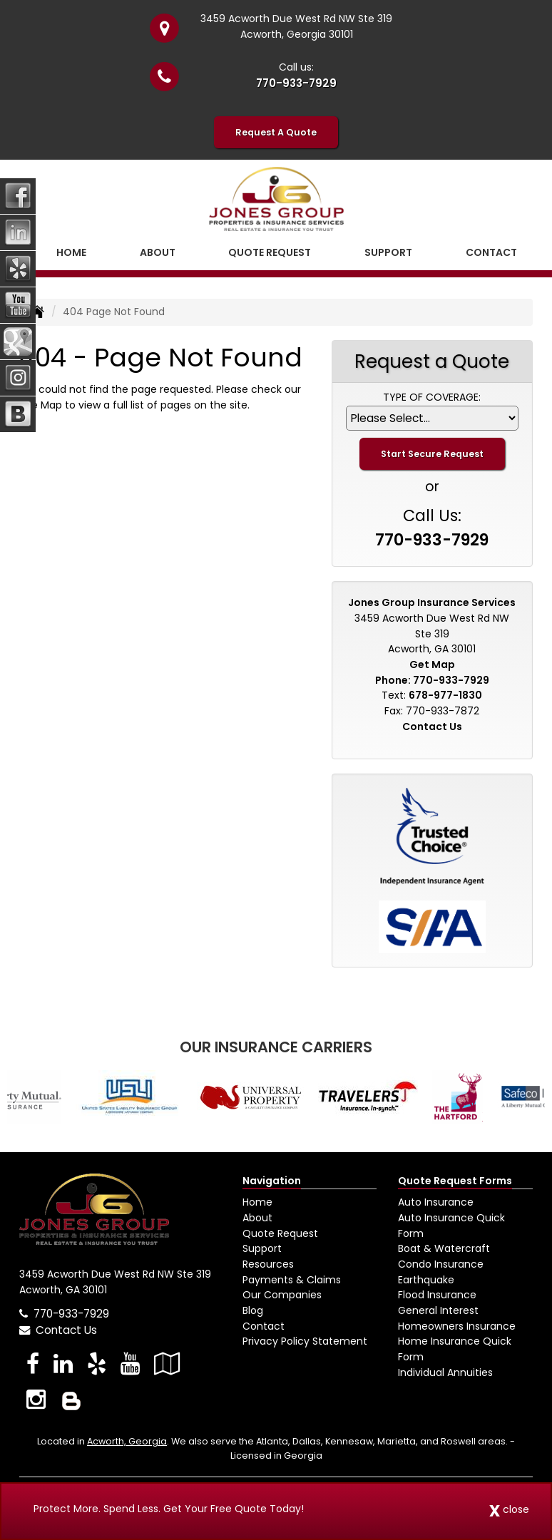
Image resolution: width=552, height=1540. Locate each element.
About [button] (157, 252)
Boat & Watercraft (444, 1248)
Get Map (432, 664)
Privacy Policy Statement (304, 1341)
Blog (252, 1310)
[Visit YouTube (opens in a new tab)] (130, 1364)
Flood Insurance (437, 1295)
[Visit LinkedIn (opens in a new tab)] (63, 1364)
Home (71, 252)
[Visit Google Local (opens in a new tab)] (167, 1364)
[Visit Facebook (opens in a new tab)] (32, 1364)
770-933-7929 (296, 83)
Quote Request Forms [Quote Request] (455, 1181)
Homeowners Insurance (457, 1326)
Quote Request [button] (269, 252)
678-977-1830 (445, 695)
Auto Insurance (436, 1202)
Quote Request (280, 1233)
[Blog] (71, 1399)
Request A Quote (276, 132)
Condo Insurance (441, 1264)
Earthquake (426, 1280)
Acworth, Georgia (127, 1441)
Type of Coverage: (432, 397)
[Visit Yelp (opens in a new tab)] (96, 1364)
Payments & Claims (291, 1280)
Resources (268, 1264)
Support (262, 1248)
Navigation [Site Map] (271, 1181)
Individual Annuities (445, 1372)
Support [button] (388, 252)
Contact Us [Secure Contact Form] (432, 726)
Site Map (40, 405)
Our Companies (282, 1295)
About (257, 1218)
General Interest (438, 1310)
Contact (491, 252)
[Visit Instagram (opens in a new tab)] (36, 1399)
